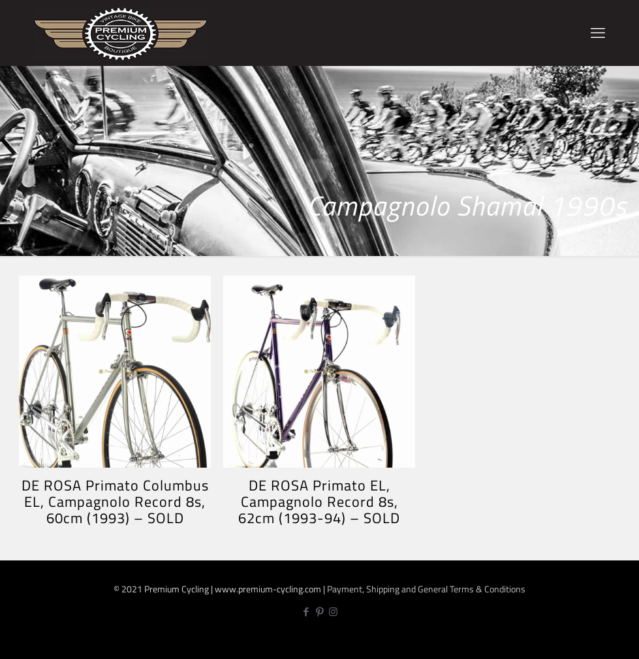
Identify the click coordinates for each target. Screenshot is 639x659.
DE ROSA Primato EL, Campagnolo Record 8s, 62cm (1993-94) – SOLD (319, 501)
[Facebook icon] (306, 611)
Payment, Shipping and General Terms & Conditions (426, 589)
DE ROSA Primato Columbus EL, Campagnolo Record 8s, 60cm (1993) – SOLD (115, 501)
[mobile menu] (598, 33)
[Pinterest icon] (319, 611)
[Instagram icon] (333, 611)
